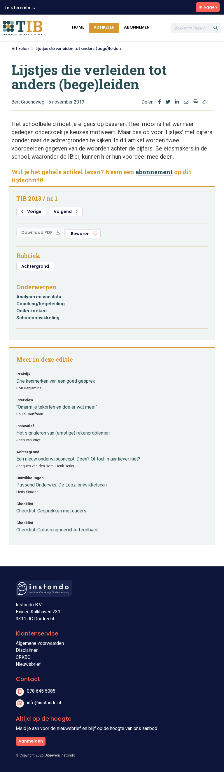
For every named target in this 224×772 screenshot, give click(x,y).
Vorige (31, 211)
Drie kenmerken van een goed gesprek (55, 381)
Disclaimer (27, 650)
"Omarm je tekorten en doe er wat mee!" (56, 407)
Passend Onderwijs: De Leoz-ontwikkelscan (61, 485)
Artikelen (104, 27)
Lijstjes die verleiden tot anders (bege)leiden (78, 48)
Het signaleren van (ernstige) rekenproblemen (63, 433)
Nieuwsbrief (28, 664)
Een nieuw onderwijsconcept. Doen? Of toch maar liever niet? (78, 459)
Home (78, 27)
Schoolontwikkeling (38, 318)
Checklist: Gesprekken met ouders (51, 511)
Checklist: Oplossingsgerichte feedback (57, 530)
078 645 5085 (41, 691)
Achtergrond (35, 266)
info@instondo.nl (44, 703)
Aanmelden (30, 741)
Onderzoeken (31, 311)
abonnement (154, 172)
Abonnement (138, 27)
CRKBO (23, 657)
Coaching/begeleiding (40, 304)
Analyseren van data (38, 297)
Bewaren (80, 234)
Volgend (66, 211)
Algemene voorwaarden (40, 643)
